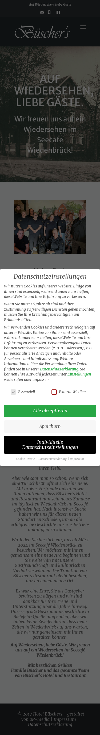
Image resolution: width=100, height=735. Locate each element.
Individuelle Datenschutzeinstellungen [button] (50, 445)
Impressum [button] (77, 459)
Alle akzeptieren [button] (50, 411)
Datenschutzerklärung (59, 369)
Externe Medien (68, 391)
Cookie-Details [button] (26, 459)
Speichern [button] (50, 426)
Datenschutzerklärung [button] (52, 459)
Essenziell (23, 391)
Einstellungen (79, 374)
